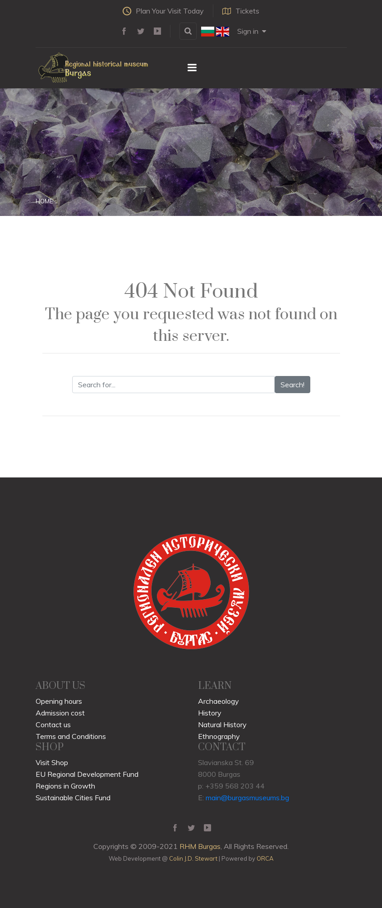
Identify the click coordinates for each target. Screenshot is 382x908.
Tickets (240, 10)
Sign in (251, 31)
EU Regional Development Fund (87, 774)
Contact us (53, 724)
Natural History (222, 724)
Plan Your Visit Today (163, 10)
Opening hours (59, 701)
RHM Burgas (200, 846)
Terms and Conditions (71, 736)
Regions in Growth (65, 785)
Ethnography (219, 736)
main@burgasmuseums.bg (247, 797)
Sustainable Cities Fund (73, 797)
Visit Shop (52, 762)
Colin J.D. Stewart (193, 858)
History (209, 712)
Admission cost (60, 712)
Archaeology (218, 701)
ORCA (265, 858)
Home (44, 201)
